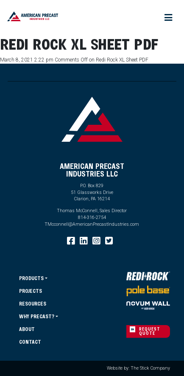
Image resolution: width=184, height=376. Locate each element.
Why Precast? (36, 316)
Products (31, 278)
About (27, 329)
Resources (32, 303)
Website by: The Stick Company (138, 368)
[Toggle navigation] (168, 17)
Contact (30, 341)
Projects (30, 291)
